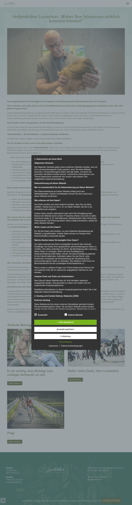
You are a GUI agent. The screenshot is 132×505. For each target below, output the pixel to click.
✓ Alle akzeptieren (65, 322)
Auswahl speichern (65, 329)
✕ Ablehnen (65, 336)
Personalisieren (65, 342)
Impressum (53, 346)
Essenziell (40, 314)
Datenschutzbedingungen (72, 346)
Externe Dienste (74, 314)
